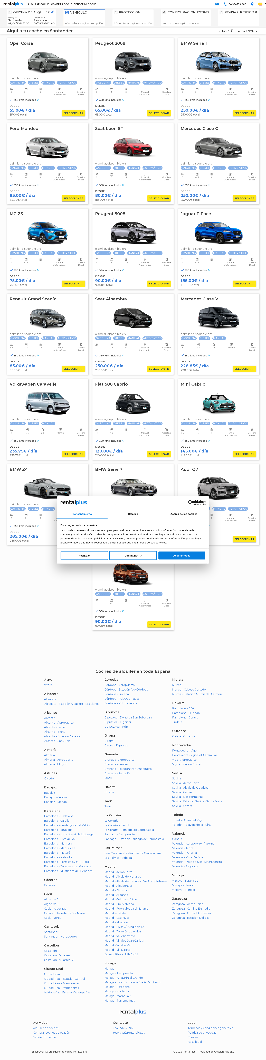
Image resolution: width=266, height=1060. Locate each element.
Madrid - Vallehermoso (119, 936)
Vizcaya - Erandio (183, 889)
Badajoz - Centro (55, 797)
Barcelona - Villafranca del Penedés (68, 871)
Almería (49, 755)
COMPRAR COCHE (61, 4)
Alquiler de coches (45, 1028)
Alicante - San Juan (57, 741)
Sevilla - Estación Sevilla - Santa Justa (197, 801)
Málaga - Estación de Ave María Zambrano (132, 982)
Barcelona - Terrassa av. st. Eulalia (66, 861)
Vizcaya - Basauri (183, 885)
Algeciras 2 (51, 899)
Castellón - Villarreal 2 (59, 960)
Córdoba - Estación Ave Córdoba (126, 689)
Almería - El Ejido (55, 764)
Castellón (50, 950)
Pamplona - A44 (183, 708)
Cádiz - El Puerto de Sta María (64, 913)
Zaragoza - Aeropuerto (187, 904)
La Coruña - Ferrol (116, 825)
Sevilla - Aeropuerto (185, 783)
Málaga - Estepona (117, 987)
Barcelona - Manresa (58, 843)
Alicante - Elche (54, 731)
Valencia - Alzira (182, 848)
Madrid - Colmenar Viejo (120, 899)
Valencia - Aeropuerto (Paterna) (193, 843)
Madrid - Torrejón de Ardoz (122, 931)
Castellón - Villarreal (57, 955)
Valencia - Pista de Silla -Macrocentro (197, 861)
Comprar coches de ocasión (51, 1032)
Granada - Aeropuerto (119, 759)
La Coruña (111, 820)
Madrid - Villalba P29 (118, 945)
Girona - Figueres (116, 745)
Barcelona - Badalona (58, 816)
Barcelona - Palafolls (58, 857)
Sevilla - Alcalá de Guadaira (190, 787)
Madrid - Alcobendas (118, 885)
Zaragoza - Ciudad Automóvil (192, 913)
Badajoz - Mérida (55, 802)
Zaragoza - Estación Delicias (190, 917)
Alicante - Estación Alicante (62, 736)
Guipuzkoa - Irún (116, 726)
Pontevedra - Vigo (184, 750)
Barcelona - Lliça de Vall (60, 839)
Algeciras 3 (51, 904)
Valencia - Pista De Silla (187, 857)
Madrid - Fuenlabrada (119, 904)
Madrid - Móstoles (116, 922)
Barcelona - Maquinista (59, 848)
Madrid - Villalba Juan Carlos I (124, 940)
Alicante (49, 718)
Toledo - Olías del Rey (187, 820)
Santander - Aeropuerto (60, 936)
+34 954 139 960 (123, 1028)
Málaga (109, 968)
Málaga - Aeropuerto (118, 973)
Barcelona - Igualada (58, 829)
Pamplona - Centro (185, 717)
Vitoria (48, 685)
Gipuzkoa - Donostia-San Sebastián (128, 717)
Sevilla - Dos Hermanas (187, 796)
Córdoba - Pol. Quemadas (121, 698)
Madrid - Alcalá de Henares (122, 876)
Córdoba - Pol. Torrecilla (120, 703)
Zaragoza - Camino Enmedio (191, 908)
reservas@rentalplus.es (129, 1032)
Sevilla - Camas (182, 792)
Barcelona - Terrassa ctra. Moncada (67, 866)
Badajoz (49, 792)
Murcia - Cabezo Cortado (189, 689)
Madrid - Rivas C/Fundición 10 (124, 927)
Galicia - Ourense (183, 736)
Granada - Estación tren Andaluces (127, 768)
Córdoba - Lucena (116, 694)
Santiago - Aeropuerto (119, 834)
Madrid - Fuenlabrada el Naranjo (126, 908)
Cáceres (49, 885)
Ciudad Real (52, 974)
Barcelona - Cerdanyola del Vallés (67, 825)
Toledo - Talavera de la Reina (191, 824)
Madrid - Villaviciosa (117, 949)
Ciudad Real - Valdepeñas (61, 988)
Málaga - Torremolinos (119, 1000)
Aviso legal (195, 1041)
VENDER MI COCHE (85, 4)
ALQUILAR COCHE (38, 4)
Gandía (177, 839)
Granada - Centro (116, 764)
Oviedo (49, 778)
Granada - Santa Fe (117, 773)
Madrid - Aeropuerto (118, 872)
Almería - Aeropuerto (58, 759)
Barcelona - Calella (57, 820)
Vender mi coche (44, 1037)
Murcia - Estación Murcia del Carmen (197, 694)
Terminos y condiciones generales (210, 1028)
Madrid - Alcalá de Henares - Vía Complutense (135, 881)
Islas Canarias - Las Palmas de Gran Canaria (132, 853)
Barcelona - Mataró (57, 852)
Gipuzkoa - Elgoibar (117, 722)
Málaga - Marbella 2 (117, 996)
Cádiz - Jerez (52, 917)
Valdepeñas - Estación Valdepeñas (67, 992)
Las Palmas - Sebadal (118, 857)
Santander (51, 932)
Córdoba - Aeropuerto (119, 685)
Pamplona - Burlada (186, 713)
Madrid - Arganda (116, 895)
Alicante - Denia (54, 727)
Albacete (50, 699)
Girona (108, 741)
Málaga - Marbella (116, 991)
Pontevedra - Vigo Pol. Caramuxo (194, 755)
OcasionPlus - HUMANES (121, 954)
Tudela (177, 722)
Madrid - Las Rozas (116, 917)
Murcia (177, 685)
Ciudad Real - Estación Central (64, 978)
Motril (108, 778)
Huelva (109, 792)
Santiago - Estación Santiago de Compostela (134, 839)
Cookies (193, 1037)
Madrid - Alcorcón (116, 890)
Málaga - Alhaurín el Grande (123, 977)
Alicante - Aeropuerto (59, 722)
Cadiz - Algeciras (55, 908)
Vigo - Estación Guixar (187, 764)
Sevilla (176, 778)
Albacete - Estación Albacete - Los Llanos (71, 703)
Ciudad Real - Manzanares (61, 983)
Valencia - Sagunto (185, 866)
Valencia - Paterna (184, 852)
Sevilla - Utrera (182, 806)
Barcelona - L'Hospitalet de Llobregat (69, 834)
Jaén (107, 806)
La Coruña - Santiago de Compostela (129, 829)
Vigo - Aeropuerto (184, 759)
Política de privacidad (202, 1032)
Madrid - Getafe (115, 913)
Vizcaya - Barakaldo (185, 880)
